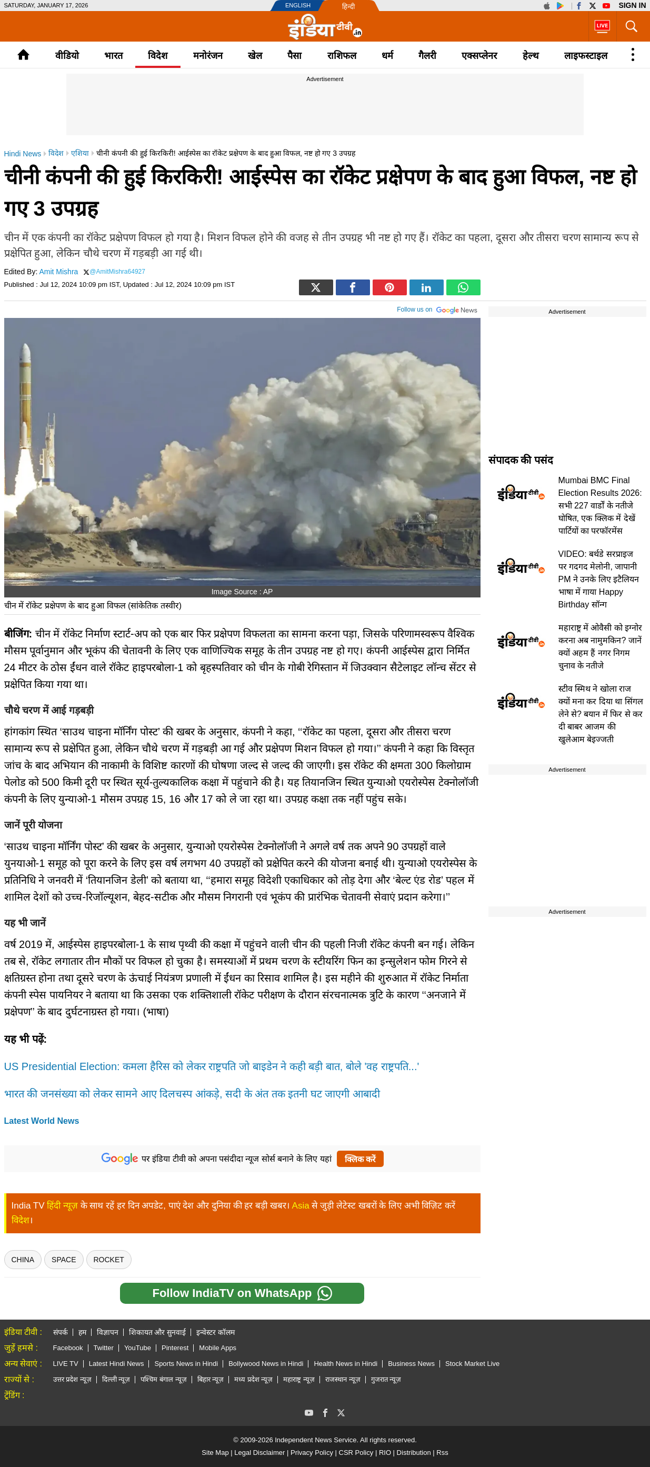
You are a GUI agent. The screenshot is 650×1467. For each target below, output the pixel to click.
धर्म (387, 56)
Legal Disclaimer (259, 1452)
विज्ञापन (107, 1332)
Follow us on (437, 308)
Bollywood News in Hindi (265, 1364)
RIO (385, 1452)
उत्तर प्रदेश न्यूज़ (72, 1379)
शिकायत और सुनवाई (157, 1332)
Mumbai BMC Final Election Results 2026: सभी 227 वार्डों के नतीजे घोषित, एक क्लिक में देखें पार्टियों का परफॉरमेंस (600, 505)
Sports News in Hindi (186, 1364)
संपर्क (60, 1332)
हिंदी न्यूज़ (62, 1206)
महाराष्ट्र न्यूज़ (299, 1379)
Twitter (104, 1348)
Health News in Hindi (345, 1364)
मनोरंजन (208, 56)
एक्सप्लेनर (479, 56)
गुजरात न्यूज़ (386, 1379)
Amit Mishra (58, 271)
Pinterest (175, 1348)
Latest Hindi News (116, 1364)
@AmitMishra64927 (117, 271)
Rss (442, 1452)
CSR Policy (356, 1452)
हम (82, 1332)
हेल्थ (531, 56)
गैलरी (427, 56)
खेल (255, 56)
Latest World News (41, 1120)
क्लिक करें (360, 1159)
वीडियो (67, 56)
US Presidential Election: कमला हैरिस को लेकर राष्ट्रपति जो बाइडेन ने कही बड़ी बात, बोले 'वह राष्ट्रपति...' (211, 1066)
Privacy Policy (312, 1452)
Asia (300, 1206)
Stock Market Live (472, 1364)
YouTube (137, 1348)
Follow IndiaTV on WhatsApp (242, 1293)
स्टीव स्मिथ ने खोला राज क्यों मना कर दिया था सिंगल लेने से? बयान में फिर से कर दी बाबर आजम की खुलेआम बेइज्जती (600, 714)
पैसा (294, 56)
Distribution (414, 1452)
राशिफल (341, 56)
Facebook (68, 1348)
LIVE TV (65, 1364)
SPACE (64, 1259)
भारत (113, 56)
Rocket (109, 1259)
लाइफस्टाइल (585, 56)
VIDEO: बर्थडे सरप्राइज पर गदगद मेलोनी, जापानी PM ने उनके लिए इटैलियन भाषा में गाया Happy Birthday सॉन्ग (598, 579)
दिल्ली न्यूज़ (116, 1379)
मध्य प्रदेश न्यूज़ (253, 1379)
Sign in (632, 5)
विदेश (157, 56)
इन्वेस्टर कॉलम (215, 1332)
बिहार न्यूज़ (210, 1379)
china (23, 1259)
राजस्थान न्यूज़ (343, 1379)
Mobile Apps (217, 1348)
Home (23, 54)
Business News (411, 1364)
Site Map (215, 1452)
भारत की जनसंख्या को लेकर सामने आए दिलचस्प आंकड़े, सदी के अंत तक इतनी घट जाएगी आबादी (192, 1094)
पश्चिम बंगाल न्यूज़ (163, 1379)
